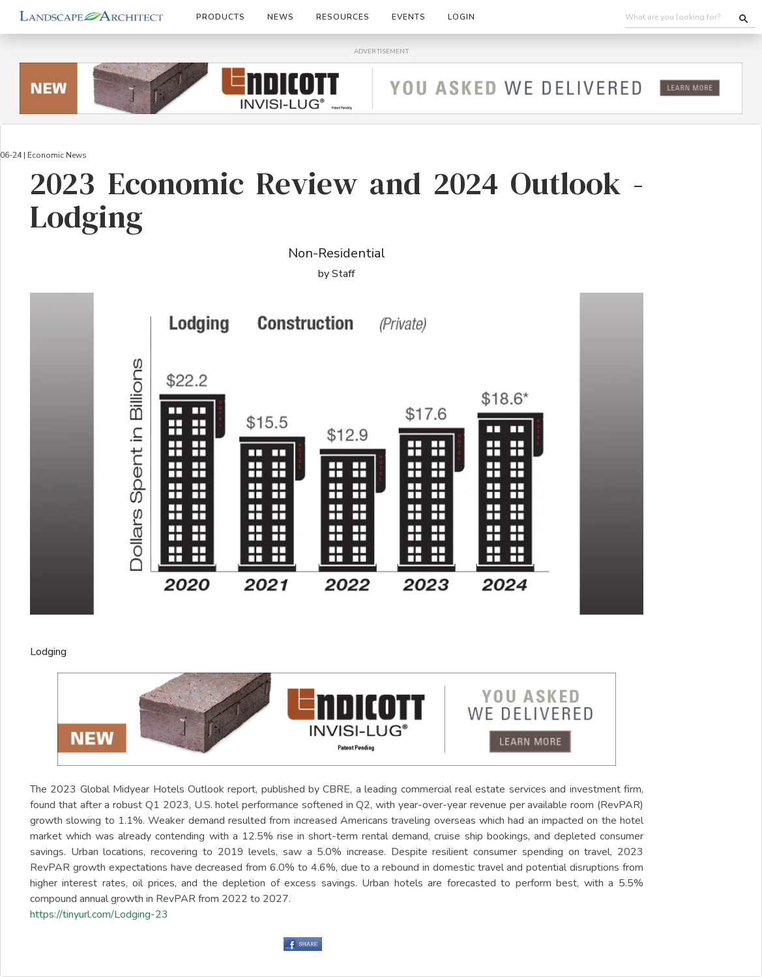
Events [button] (409, 17)
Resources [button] (343, 17)
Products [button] (220, 17)
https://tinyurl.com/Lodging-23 (99, 914)
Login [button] (461, 17)
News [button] (280, 17)
